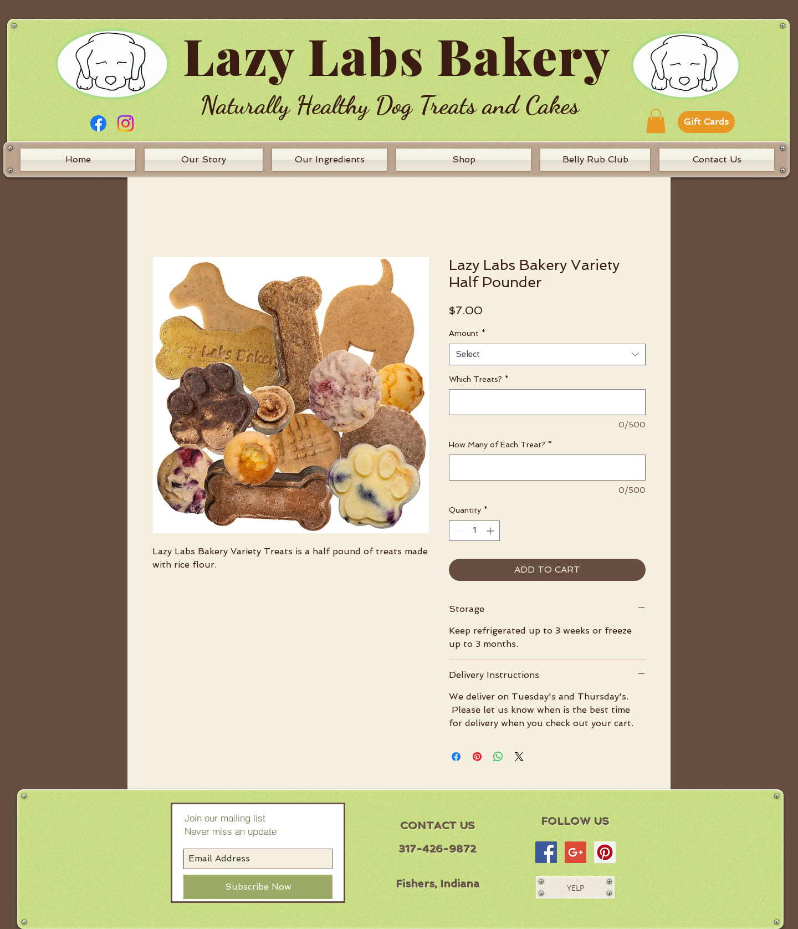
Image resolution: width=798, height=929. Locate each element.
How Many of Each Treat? (500, 444)
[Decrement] (457, 530)
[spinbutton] (474, 530)
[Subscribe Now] (257, 887)
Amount (467, 333)
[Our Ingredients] (329, 160)
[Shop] (463, 160)
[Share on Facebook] (456, 756)
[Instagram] (125, 123)
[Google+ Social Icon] (575, 852)
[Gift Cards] (706, 122)
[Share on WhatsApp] (498, 756)
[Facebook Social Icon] (546, 852)
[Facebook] (98, 123)
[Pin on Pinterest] (477, 756)
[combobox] (547, 354)
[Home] (78, 160)
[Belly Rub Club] (595, 160)
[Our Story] (204, 160)
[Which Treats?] (547, 402)
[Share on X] (519, 756)
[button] (656, 121)
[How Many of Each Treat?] (547, 468)
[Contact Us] (716, 160)
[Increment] (491, 530)
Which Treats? (479, 379)
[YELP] (575, 887)
